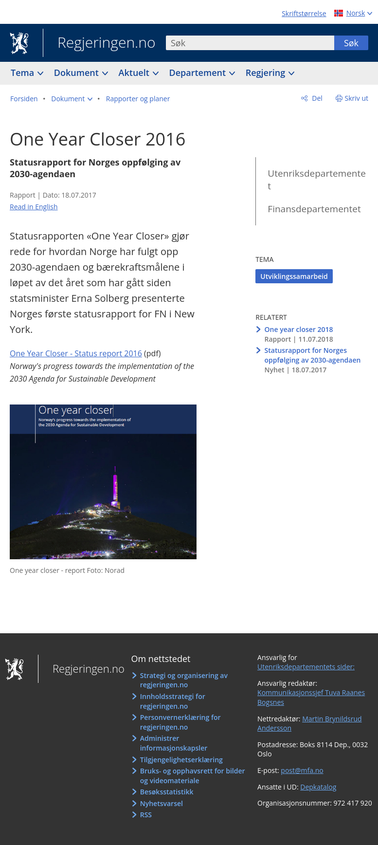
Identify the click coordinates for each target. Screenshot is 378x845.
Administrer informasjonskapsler (174, 743)
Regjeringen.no (99, 43)
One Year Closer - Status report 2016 (76, 353)
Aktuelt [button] (135, 72)
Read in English (34, 206)
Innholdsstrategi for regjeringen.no (172, 701)
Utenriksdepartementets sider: (306, 666)
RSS (146, 814)
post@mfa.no (302, 770)
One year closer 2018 (299, 329)
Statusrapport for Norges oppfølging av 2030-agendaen (313, 355)
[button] (71, 99)
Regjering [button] (267, 72)
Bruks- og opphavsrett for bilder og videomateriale (192, 775)
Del (316, 98)
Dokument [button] (77, 72)
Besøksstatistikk (167, 791)
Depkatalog (318, 786)
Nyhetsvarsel (161, 803)
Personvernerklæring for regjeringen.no (180, 722)
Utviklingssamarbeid (293, 276)
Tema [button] (23, 72)
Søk (351, 43)
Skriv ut (357, 98)
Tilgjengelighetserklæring (181, 759)
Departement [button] (198, 72)
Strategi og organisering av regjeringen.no (184, 680)
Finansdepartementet (314, 208)
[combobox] (250, 43)
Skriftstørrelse (304, 13)
